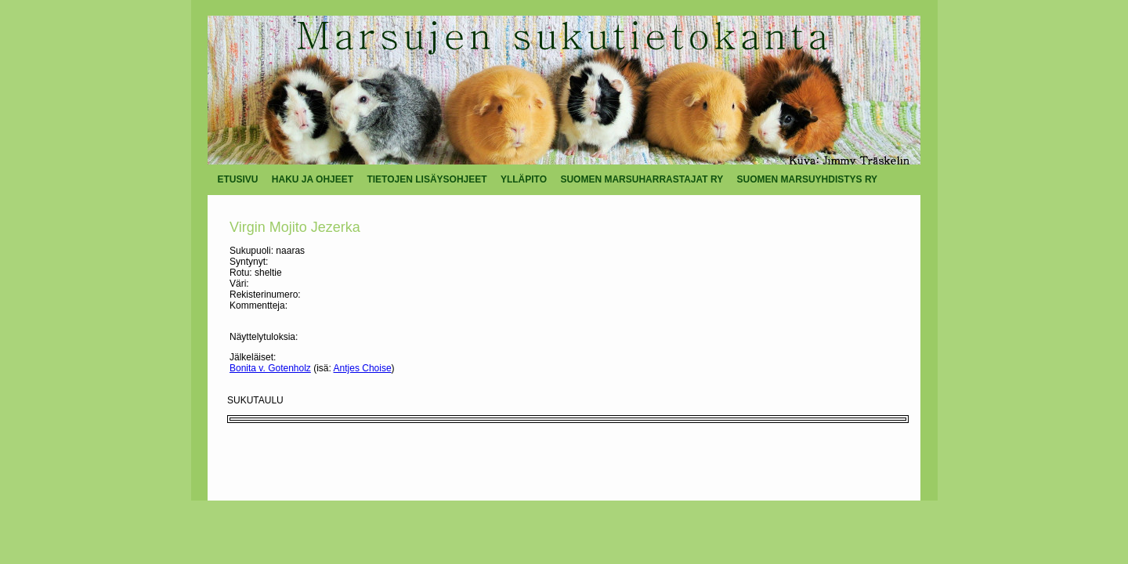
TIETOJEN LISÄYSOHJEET (426, 179)
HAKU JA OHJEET (312, 179)
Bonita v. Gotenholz (270, 368)
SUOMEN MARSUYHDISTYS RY (807, 179)
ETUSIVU (238, 179)
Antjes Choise (363, 368)
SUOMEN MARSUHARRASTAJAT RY (641, 179)
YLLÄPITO (524, 179)
